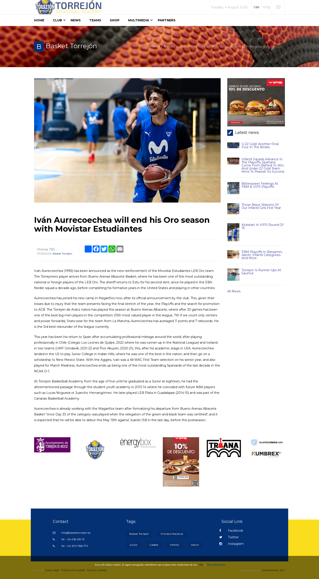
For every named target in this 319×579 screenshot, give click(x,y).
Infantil (174, 544)
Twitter (229, 537)
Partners (167, 20)
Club (57, 20)
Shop (114, 20)
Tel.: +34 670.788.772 (70, 546)
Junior (133, 544)
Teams (95, 20)
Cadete (153, 544)
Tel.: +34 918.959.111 (68, 539)
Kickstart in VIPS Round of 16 (262, 226)
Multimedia (138, 20)
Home (39, 20)
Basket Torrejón (62, 253)
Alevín (195, 544)
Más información (216, 564)
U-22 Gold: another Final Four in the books (260, 145)
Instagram (231, 544)
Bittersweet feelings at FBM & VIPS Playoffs (260, 185)
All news (233, 291)
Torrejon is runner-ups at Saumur (261, 271)
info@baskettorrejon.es (71, 532)
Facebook (231, 531)
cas (256, 7)
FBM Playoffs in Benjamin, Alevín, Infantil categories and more (262, 255)
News (76, 20)
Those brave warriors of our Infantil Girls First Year (261, 206)
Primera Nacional (172, 533)
